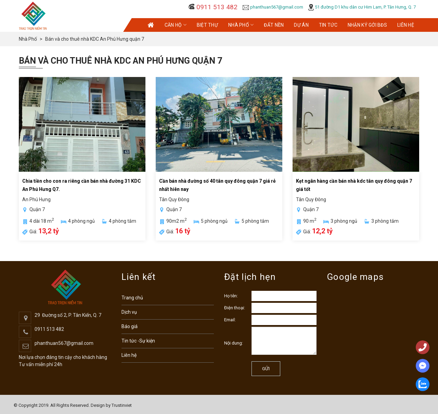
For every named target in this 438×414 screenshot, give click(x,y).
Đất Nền (274, 25)
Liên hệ (129, 355)
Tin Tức (328, 25)
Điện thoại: (234, 307)
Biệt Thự (207, 25)
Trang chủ (132, 297)
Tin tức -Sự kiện (138, 341)
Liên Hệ (405, 25)
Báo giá (129, 326)
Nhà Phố (241, 25)
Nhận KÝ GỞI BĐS (367, 25)
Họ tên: (231, 295)
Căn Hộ (175, 25)
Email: (230, 319)
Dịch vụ (129, 312)
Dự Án (301, 25)
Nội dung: (233, 343)
